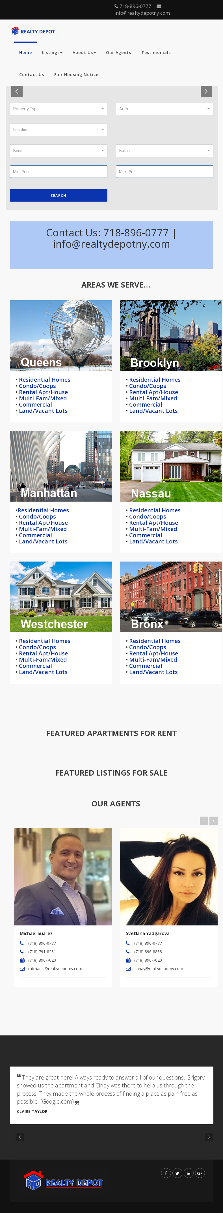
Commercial (35, 404)
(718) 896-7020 (42, 960)
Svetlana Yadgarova (148, 933)
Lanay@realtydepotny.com (158, 968)
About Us (84, 52)
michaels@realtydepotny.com (55, 968)
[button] (58, 109)
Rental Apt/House (43, 392)
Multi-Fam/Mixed (42, 398)
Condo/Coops (37, 386)
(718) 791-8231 (42, 951)
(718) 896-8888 (148, 951)
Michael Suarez (36, 933)
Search (58, 195)
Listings (52, 52)
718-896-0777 (132, 6)
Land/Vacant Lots (43, 411)
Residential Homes (44, 379)
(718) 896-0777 (42, 943)
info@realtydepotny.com (142, 10)
